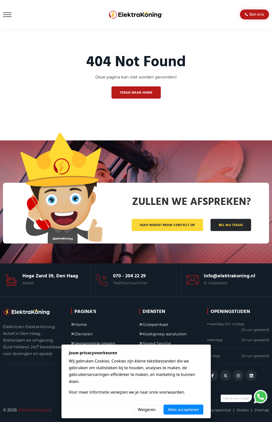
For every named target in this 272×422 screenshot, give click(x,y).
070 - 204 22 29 (129, 275)
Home (80, 324)
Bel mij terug (231, 225)
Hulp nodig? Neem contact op (167, 225)
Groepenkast (155, 324)
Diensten (83, 334)
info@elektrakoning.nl (229, 275)
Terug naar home (136, 92)
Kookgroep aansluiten (165, 334)
